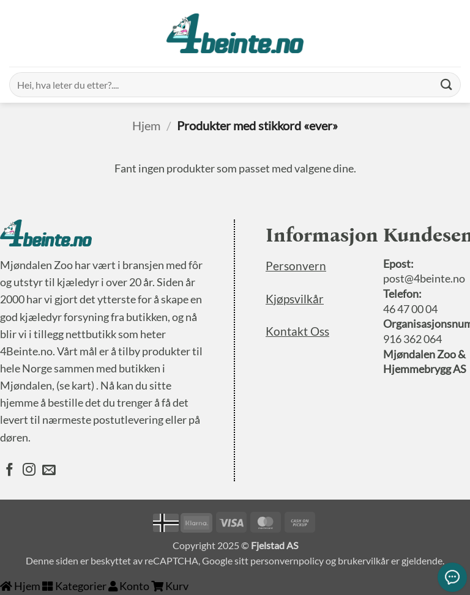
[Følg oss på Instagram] (29, 471)
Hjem (146, 125)
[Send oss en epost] (48, 471)
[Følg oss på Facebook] (9, 471)
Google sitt (225, 560)
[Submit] (446, 85)
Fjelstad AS (274, 545)
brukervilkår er (369, 560)
